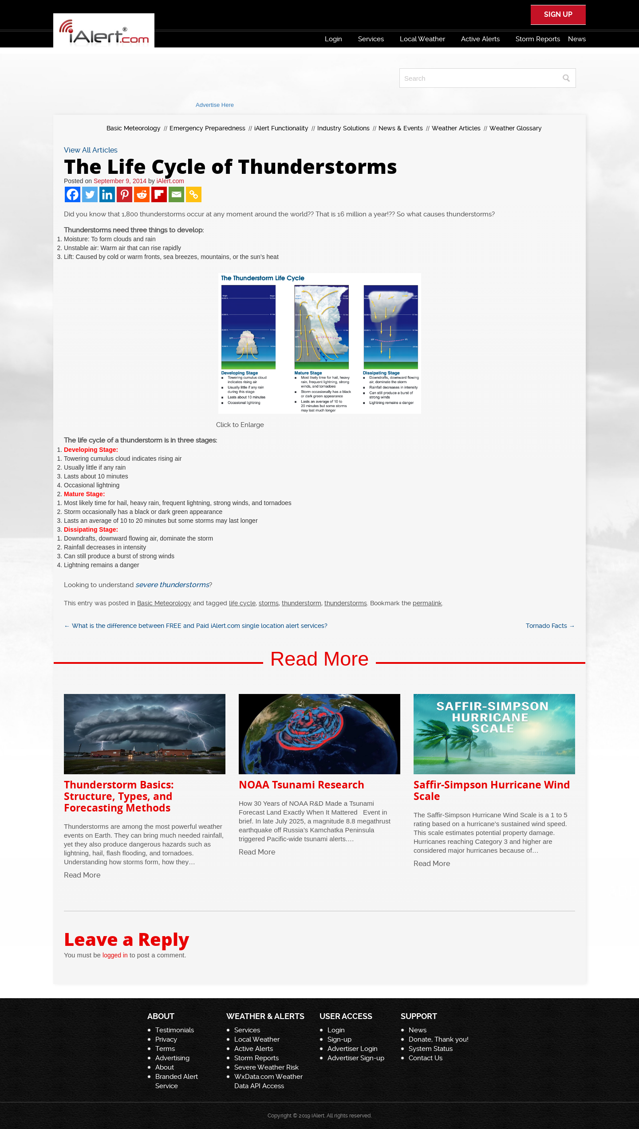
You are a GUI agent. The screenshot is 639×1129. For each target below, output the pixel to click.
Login (333, 39)
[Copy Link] (193, 194)
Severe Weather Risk (266, 1067)
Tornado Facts (550, 625)
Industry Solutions (343, 128)
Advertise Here (215, 105)
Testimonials (174, 1030)
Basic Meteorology (133, 128)
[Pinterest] (124, 194)
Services (371, 39)
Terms (165, 1049)
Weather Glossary (515, 128)
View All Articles (91, 150)
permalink (427, 603)
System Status (431, 1049)
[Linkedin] (107, 194)
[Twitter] (90, 194)
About (164, 1067)
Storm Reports (538, 39)
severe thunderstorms (172, 584)
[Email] (176, 194)
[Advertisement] (214, 78)
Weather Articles (456, 128)
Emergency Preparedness (207, 128)
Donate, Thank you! (439, 1039)
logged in (115, 955)
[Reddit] (142, 194)
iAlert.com (170, 180)
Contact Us (425, 1058)
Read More (82, 875)
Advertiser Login (352, 1049)
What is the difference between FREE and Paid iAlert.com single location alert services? (195, 625)
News (577, 39)
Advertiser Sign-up (355, 1058)
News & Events (401, 128)
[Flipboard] (159, 194)
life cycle (242, 603)
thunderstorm (301, 603)
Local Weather (422, 39)
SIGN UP (558, 14)
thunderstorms (345, 603)
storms (269, 603)
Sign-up (339, 1039)
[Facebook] (72, 194)
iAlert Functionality (281, 128)
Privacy (166, 1039)
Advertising (172, 1058)
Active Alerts (480, 39)
